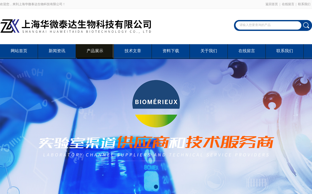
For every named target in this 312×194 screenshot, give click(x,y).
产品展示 (95, 51)
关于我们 (208, 51)
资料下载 (170, 51)
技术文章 (133, 51)
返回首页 (271, 4)
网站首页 (19, 51)
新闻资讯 (57, 51)
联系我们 (304, 4)
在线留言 (288, 4)
